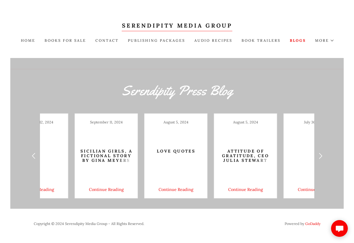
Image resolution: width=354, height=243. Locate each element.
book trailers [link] (261, 40)
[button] (324, 40)
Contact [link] (107, 40)
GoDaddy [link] (312, 223)
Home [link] (28, 40)
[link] (177, 26)
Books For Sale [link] (65, 40)
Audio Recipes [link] (213, 40)
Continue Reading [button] (72, 189)
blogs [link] (298, 40)
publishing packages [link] (156, 40)
